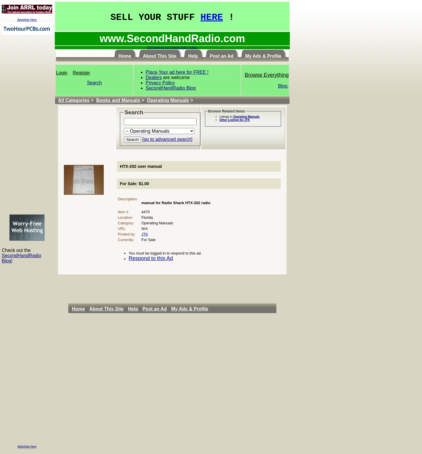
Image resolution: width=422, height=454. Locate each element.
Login (61, 72)
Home (78, 308)
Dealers (154, 77)
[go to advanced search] (167, 139)
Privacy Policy (160, 82)
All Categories (74, 100)
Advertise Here (27, 19)
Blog (282, 85)
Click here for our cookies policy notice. (172, 47)
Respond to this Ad (151, 258)
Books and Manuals (118, 100)
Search (94, 82)
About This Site (106, 308)
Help (133, 308)
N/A (145, 228)
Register (81, 72)
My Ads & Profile (189, 308)
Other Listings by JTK (234, 120)
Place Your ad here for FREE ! (177, 72)
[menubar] (141, 309)
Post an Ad (154, 308)
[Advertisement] (27, 124)
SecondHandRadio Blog (171, 88)
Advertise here (27, 446)
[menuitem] (80, 309)
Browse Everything (267, 75)
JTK (145, 234)
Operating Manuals (168, 100)
